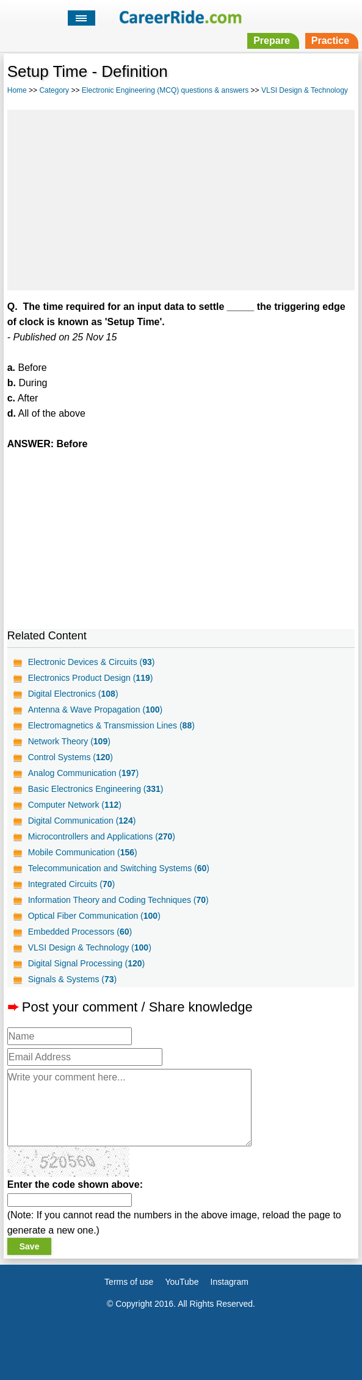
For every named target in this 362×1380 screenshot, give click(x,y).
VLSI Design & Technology (304, 90)
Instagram (229, 1282)
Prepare (271, 40)
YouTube (181, 1282)
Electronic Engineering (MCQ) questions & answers (165, 90)
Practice (330, 40)
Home (17, 90)
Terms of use (128, 1282)
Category (54, 90)
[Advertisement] (180, 198)
